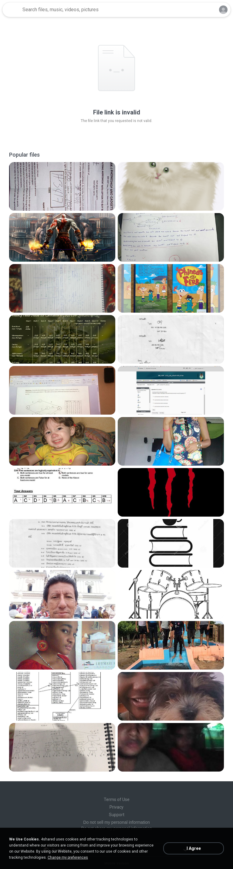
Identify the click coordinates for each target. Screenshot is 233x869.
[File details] (62, 186)
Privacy (116, 807)
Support (116, 814)
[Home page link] (11, 9)
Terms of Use (117, 799)
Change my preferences (68, 857)
